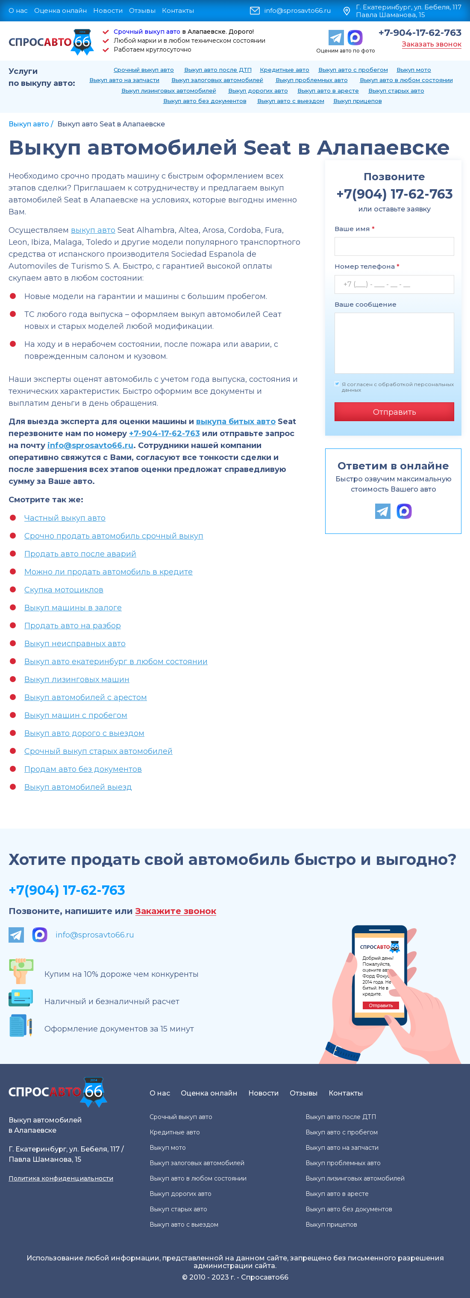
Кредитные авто (284, 69)
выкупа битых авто (236, 421)
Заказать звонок (431, 44)
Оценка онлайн (60, 10)
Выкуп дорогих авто (258, 90)
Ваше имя (355, 229)
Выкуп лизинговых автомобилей (168, 90)
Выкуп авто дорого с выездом (84, 733)
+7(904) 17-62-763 (67, 890)
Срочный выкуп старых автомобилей (98, 751)
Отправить (394, 412)
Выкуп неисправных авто (75, 643)
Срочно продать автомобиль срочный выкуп (113, 536)
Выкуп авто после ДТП (218, 69)
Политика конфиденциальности (61, 1178)
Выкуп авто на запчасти (124, 79)
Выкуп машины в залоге (73, 607)
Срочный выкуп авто (147, 31)
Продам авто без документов (83, 769)
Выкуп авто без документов (205, 100)
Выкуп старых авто (396, 90)
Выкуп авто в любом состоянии (406, 79)
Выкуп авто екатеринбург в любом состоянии (116, 661)
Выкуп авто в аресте (328, 90)
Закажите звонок (175, 911)
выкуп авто (93, 230)
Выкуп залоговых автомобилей (217, 79)
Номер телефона (367, 266)
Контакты (178, 10)
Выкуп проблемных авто (312, 79)
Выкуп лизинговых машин (76, 679)
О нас (18, 10)
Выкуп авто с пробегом (353, 69)
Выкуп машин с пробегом (75, 715)
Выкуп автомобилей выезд (78, 787)
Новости (108, 10)
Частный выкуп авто (65, 518)
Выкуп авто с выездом (290, 100)
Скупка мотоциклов (63, 590)
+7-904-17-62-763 (420, 33)
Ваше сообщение (366, 304)
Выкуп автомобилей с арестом (85, 697)
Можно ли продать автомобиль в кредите (108, 572)
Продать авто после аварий (80, 554)
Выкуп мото (414, 69)
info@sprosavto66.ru (297, 11)
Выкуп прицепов (357, 100)
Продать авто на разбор (72, 625)
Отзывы (142, 10)
